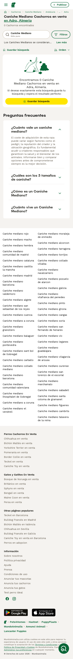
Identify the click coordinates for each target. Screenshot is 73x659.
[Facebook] (7, 598)
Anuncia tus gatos (14, 587)
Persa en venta (13, 502)
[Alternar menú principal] (6, 4)
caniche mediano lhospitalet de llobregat (17, 395)
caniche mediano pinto (51, 303)
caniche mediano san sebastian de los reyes (16, 307)
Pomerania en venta (16, 452)
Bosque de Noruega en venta (21, 479)
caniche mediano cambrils (53, 411)
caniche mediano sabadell (53, 390)
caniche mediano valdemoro (13, 292)
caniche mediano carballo (18, 360)
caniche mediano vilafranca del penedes (51, 296)
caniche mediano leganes (53, 341)
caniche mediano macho (17, 239)
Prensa (8, 569)
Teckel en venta (13, 461)
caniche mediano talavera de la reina (53, 419)
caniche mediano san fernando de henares (50, 328)
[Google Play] (16, 612)
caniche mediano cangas (52, 314)
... (59, 12)
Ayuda (7, 565)
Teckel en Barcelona (16, 515)
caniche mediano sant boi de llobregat (18, 352)
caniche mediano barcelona (13, 283)
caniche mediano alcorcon (53, 242)
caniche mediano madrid (17, 275)
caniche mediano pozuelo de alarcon (53, 280)
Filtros (60, 34)
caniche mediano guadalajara (48, 349)
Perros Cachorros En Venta (20, 434)
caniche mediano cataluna (18, 260)
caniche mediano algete (17, 299)
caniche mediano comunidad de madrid (16, 253)
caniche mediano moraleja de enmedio (53, 235)
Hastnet (33, 622)
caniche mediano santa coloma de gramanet (51, 398)
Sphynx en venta (14, 488)
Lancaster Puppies (15, 631)
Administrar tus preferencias (18, 650)
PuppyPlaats (49, 622)
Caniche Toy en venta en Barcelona (25, 538)
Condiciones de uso (15, 574)
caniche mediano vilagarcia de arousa (54, 358)
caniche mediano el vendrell (14, 410)
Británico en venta (15, 483)
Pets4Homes (17, 622)
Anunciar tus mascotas (17, 578)
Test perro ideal (13, 592)
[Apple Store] (43, 612)
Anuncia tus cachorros (17, 583)
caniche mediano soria (51, 320)
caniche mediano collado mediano (18, 368)
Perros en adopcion (15, 542)
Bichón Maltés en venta (18, 443)
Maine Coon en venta (16, 497)
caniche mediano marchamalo (48, 383)
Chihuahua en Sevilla (16, 529)
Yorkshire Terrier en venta (19, 447)
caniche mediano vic (50, 335)
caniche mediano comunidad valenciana (16, 386)
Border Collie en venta (17, 457)
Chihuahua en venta (16, 438)
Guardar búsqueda (16, 49)
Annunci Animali (35, 626)
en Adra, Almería (18, 20)
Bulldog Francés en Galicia (20, 533)
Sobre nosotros (13, 555)
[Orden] (62, 50)
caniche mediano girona (52, 309)
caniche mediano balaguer (18, 335)
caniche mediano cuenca (17, 314)
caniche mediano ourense (53, 366)
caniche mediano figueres (53, 405)
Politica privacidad (15, 560)
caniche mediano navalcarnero (48, 271)
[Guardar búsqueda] (63, 648)
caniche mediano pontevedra (13, 343)
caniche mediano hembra (18, 245)
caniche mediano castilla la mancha (17, 268)
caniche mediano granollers (13, 328)
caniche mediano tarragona (54, 248)
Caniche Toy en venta (16, 466)
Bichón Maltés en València (19, 524)
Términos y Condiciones (46, 644)
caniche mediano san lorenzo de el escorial (51, 373)
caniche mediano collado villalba (53, 262)
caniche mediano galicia (52, 288)
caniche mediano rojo (16, 233)
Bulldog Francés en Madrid (20, 519)
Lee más (61, 42)
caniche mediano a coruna (18, 320)
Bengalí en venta (14, 493)
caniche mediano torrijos (53, 254)
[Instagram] (14, 598)
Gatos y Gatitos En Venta (19, 474)
